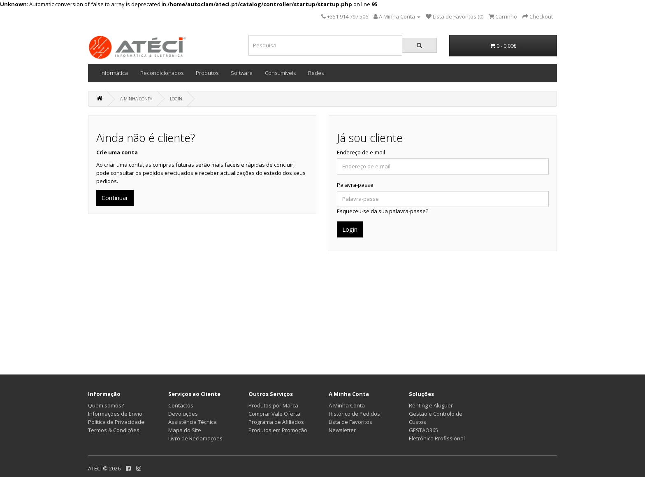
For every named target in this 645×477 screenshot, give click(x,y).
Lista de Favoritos (350, 422)
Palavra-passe (355, 184)
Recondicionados (161, 73)
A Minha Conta (136, 99)
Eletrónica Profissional (437, 438)
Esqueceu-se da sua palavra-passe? (382, 211)
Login (176, 99)
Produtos (207, 73)
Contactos (180, 405)
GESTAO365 (423, 430)
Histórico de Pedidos (354, 413)
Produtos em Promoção (277, 430)
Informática (114, 73)
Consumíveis (280, 73)
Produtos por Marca (273, 405)
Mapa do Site (184, 430)
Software (242, 73)
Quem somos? (106, 405)
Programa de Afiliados (276, 422)
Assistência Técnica (192, 422)
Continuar (115, 197)
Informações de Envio (115, 413)
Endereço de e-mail (361, 152)
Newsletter (342, 430)
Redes (316, 73)
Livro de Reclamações (195, 438)
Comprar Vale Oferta (274, 413)
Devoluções (183, 413)
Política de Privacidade (116, 422)
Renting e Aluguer (431, 405)
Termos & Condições (113, 430)
